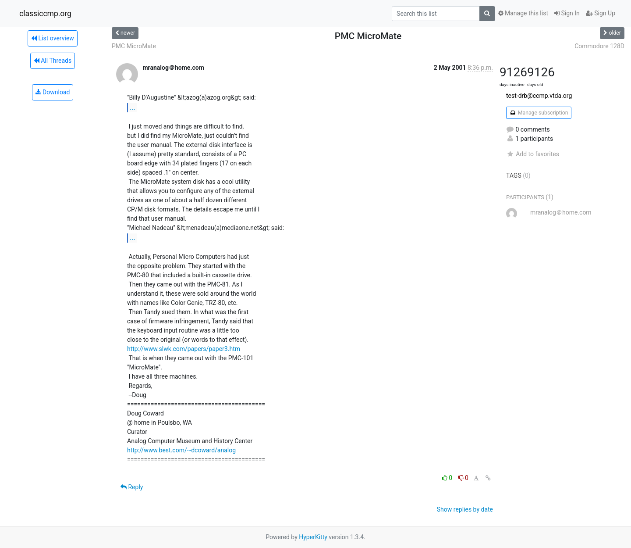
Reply (132, 487)
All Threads (52, 60)
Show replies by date (465, 509)
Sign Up (600, 13)
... (132, 107)
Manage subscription (539, 113)
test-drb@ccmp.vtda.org (539, 95)
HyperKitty (313, 537)
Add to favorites (532, 154)
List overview (52, 38)
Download (52, 92)
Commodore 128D (599, 46)
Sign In (567, 13)
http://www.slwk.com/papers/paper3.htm (183, 348)
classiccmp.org (45, 13)
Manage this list (523, 13)
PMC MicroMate (134, 46)
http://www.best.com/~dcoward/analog (181, 450)
